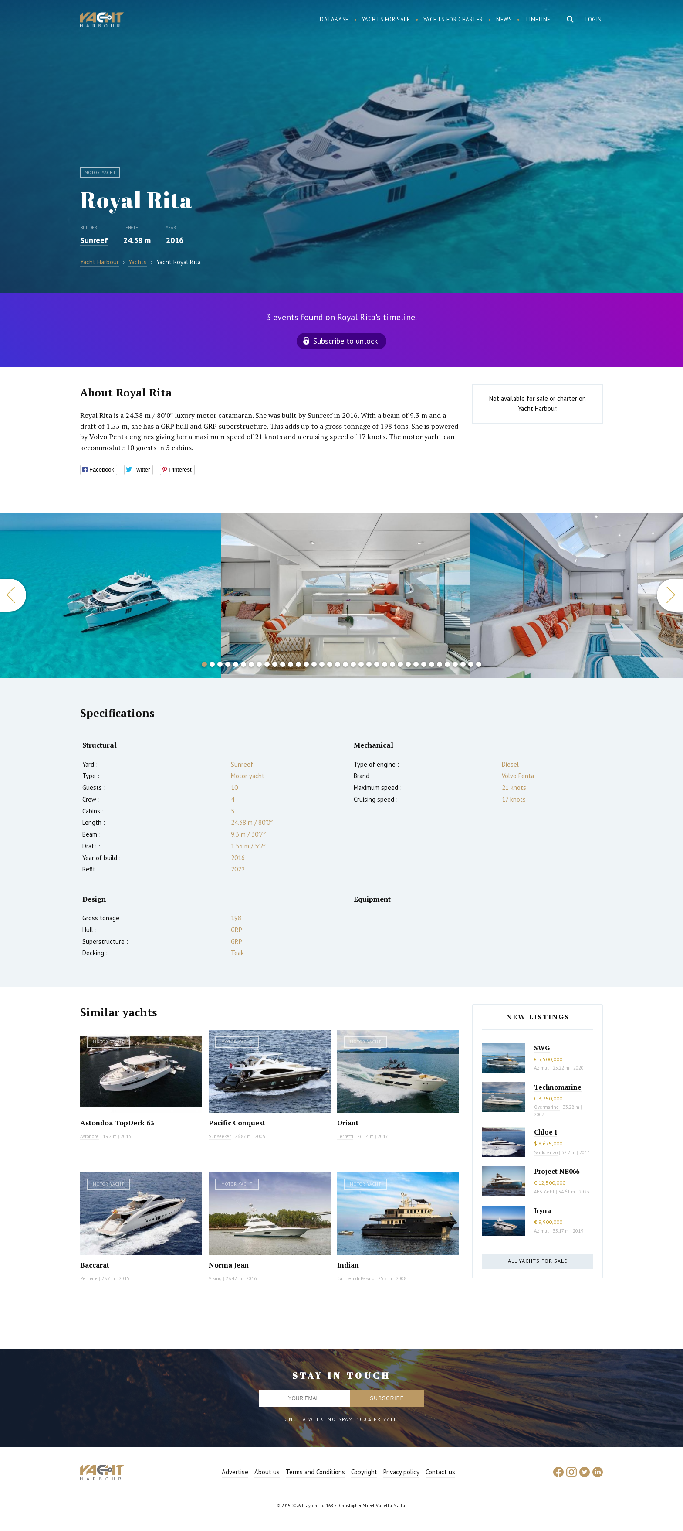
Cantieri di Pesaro (355, 1278)
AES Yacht (544, 1192)
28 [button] (416, 664)
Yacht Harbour (102, 21)
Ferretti (345, 1136)
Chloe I (545, 1132)
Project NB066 (556, 1171)
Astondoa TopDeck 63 (117, 1123)
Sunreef (94, 240)
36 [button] (478, 664)
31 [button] (439, 664)
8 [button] (259, 664)
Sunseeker (220, 1136)
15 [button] (314, 664)
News (504, 19)
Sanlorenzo (546, 1152)
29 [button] (423, 664)
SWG (542, 1047)
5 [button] (235, 664)
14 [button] (306, 664)
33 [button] (455, 664)
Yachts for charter (453, 19)
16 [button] (322, 664)
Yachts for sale (386, 19)
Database (334, 19)
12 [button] (290, 664)
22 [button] (369, 664)
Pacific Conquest (237, 1123)
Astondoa (89, 1136)
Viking (215, 1278)
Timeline (538, 19)
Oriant (347, 1123)
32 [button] (447, 664)
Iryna (542, 1210)
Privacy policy (401, 1472)
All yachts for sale (537, 1261)
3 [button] (220, 664)
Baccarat (94, 1265)
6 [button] (243, 664)
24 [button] (384, 664)
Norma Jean (229, 1265)
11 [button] (282, 664)
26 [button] (400, 664)
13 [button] (298, 664)
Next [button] (670, 595)
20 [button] (353, 664)
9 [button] (267, 664)
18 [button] (337, 664)
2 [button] (212, 664)
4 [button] (227, 664)
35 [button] (470, 664)
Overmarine (547, 1107)
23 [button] (376, 664)
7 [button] (251, 664)
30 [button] (431, 664)
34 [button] (463, 664)
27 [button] (408, 664)
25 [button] (392, 664)
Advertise (235, 1472)
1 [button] (204, 664)
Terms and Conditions (315, 1472)
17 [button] (329, 664)
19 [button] (345, 664)
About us (267, 1472)
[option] (110, 595)
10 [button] (274, 664)
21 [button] (361, 664)
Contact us (440, 1472)
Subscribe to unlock (345, 341)
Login (593, 19)
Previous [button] (13, 595)
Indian (348, 1265)
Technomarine (558, 1087)
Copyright (364, 1472)
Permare (89, 1278)
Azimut (541, 1068)
